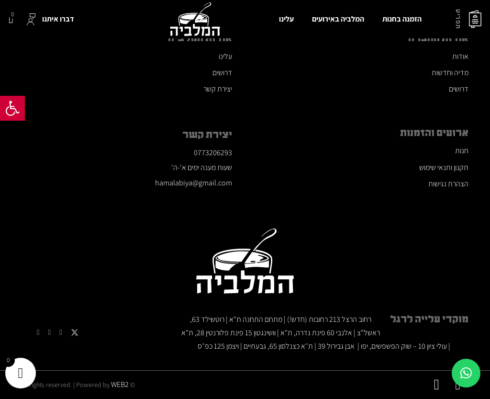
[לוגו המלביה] (195, 19)
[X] (74, 333)
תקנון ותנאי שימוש (443, 167)
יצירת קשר (217, 89)
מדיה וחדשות (450, 73)
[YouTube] (60, 332)
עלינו (225, 56)
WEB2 (120, 384)
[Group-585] (31, 19)
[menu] (475, 19)
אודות (460, 56)
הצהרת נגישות (448, 184)
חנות (461, 151)
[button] (12, 108)
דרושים (458, 89)
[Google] (49, 332)
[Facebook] (38, 332)
